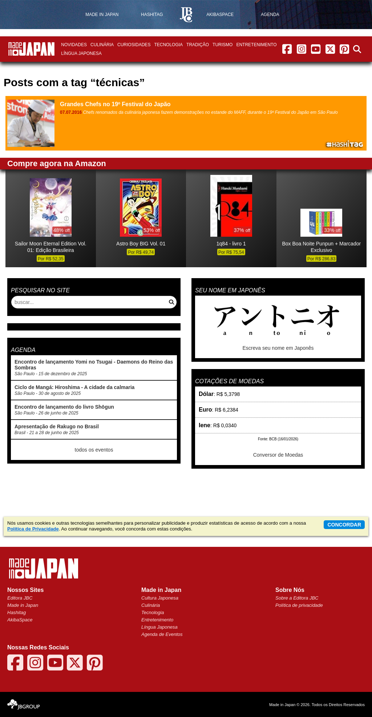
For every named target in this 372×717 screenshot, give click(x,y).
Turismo (222, 44)
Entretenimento (256, 44)
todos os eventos (94, 450)
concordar (344, 525)
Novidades (74, 44)
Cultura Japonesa (159, 598)
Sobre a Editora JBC (297, 598)
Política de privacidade (299, 605)
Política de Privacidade (33, 529)
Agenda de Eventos (161, 634)
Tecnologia (168, 44)
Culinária (102, 44)
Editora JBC (19, 598)
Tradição (197, 44)
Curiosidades (133, 44)
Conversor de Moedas (278, 455)
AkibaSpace (19, 619)
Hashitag (16, 612)
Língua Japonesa (81, 53)
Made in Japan (22, 605)
